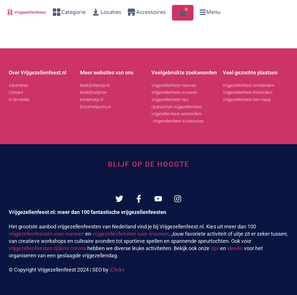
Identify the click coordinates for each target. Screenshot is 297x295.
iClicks (117, 270)
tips (215, 248)
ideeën (235, 248)
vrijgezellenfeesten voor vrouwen (130, 234)
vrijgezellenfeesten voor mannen (46, 234)
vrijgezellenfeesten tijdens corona (47, 248)
